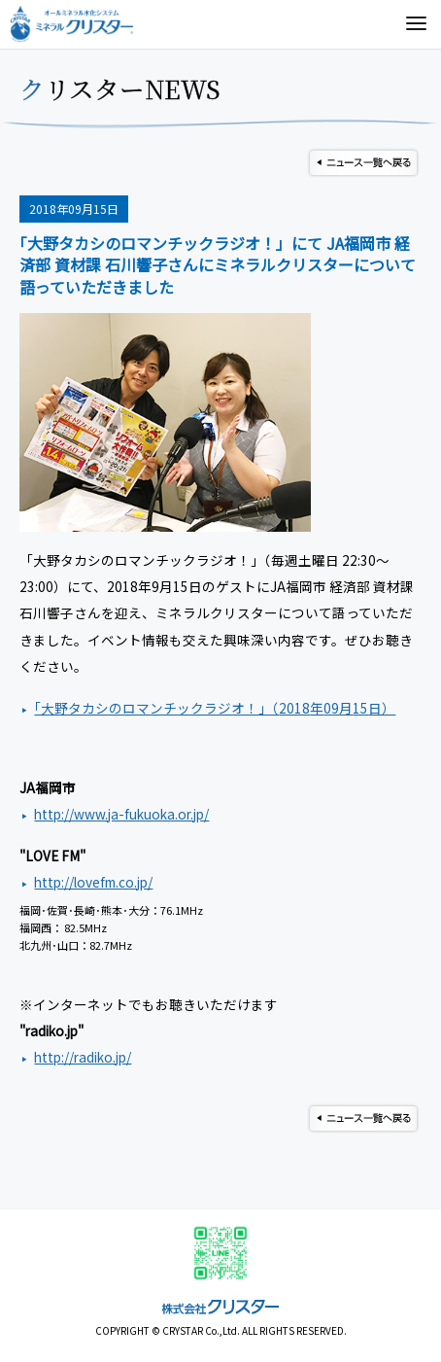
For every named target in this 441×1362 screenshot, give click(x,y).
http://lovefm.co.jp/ (93, 881)
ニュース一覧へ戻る (363, 163)
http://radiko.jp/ (82, 1056)
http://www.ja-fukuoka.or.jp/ (121, 813)
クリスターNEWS (119, 88)
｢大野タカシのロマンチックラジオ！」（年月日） (214, 707)
